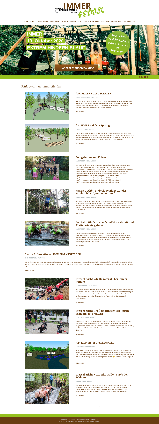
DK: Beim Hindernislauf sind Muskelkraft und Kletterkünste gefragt (105, 224)
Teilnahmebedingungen (83, 419)
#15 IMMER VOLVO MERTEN (94, 93)
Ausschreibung (69, 21)
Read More (80, 112)
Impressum (64, 419)
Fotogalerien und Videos (91, 157)
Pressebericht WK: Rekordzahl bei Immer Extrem (101, 281)
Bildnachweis (94, 419)
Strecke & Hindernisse (88, 21)
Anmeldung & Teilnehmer (48, 21)
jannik (95, 97)
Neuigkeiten (129, 21)
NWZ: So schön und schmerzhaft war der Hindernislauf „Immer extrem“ (101, 192)
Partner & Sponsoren (111, 21)
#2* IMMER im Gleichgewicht (95, 342)
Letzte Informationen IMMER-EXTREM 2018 (53, 254)
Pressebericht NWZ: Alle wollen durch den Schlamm (102, 376)
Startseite (29, 21)
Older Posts (93, 407)
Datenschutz (72, 419)
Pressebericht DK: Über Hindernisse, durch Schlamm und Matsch (102, 312)
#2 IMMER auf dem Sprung (93, 125)
